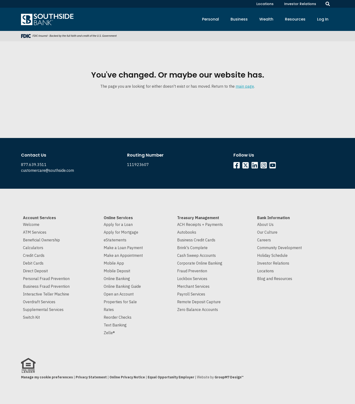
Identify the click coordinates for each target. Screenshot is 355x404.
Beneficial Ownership (41, 240)
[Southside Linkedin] (256, 166)
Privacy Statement (91, 377)
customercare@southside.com (47, 170)
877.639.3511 (34, 164)
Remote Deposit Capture (199, 301)
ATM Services (34, 232)
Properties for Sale (120, 301)
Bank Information (273, 217)
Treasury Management (198, 217)
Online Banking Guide (122, 286)
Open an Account (119, 294)
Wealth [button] (266, 19)
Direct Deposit (35, 270)
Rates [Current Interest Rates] (109, 309)
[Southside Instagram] (264, 166)
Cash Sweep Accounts (196, 255)
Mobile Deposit (117, 270)
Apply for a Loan (118, 224)
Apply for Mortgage (121, 232)
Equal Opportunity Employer (171, 377)
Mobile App (114, 263)
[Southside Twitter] (246, 166)
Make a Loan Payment (123, 247)
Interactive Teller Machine (46, 294)
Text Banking (115, 325)
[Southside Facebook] (237, 166)
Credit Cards (33, 255)
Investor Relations (300, 3)
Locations (265, 3)
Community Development (279, 247)
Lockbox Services (192, 278)
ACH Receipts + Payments (200, 224)
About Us (265, 224)
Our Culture (267, 232)
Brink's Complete (192, 247)
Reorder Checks (117, 317)
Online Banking (117, 278)
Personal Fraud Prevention (46, 278)
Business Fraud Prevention (46, 286)
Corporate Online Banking (199, 263)
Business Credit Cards (196, 240)
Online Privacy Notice (127, 377)
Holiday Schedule (272, 255)
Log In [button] (322, 19)
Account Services (39, 217)
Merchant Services (193, 286)
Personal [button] (210, 19)
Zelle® (109, 332)
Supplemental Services (43, 309)
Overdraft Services (39, 301)
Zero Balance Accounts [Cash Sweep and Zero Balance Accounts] (197, 309)
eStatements (115, 240)
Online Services (118, 217)
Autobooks (186, 232)
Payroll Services (191, 294)
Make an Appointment (123, 255)
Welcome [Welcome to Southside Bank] (31, 224)
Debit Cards (33, 263)
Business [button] (239, 19)
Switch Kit (31, 317)
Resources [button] (295, 19)
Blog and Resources (274, 278)
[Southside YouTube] (273, 166)
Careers (264, 240)
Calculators (33, 247)
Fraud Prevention (192, 270)
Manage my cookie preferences (47, 377)
